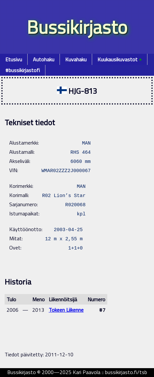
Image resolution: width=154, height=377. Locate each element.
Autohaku (43, 59)
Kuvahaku (76, 59)
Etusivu (13, 59)
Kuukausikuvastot (119, 59)
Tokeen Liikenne (66, 310)
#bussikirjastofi (22, 70)
